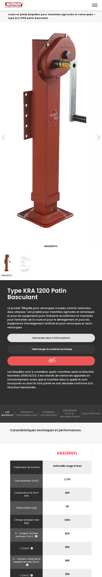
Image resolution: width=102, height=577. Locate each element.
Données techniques (48, 414)
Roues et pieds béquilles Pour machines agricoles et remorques (50, 14)
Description (92, 414)
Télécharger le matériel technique (51, 349)
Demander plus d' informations (51, 338)
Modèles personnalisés (26, 414)
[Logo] (27, 5)
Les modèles (7, 416)
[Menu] (95, 5)
